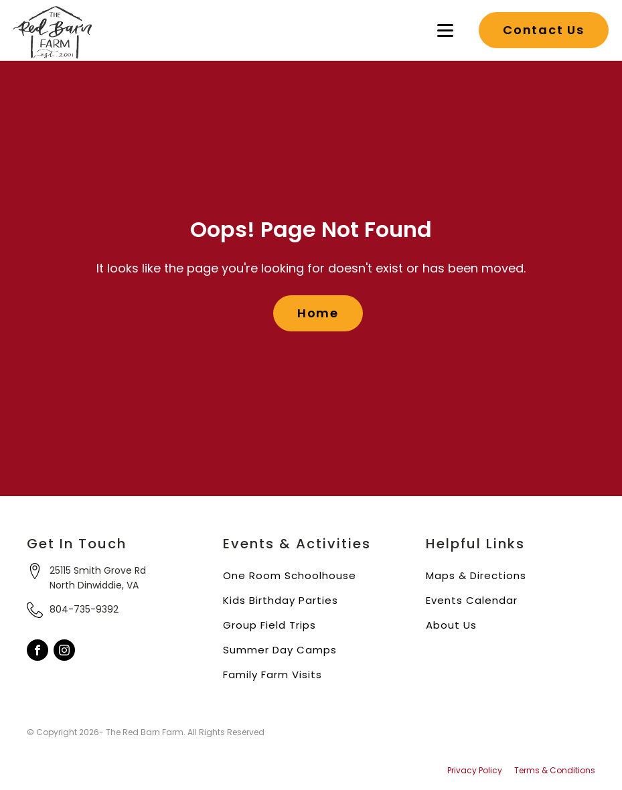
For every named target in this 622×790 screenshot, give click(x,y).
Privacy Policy (474, 770)
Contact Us (544, 29)
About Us (451, 625)
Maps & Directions (476, 575)
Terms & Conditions (554, 770)
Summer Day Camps (280, 650)
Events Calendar (472, 600)
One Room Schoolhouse (289, 575)
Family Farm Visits (272, 674)
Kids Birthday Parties (280, 600)
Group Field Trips (269, 625)
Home (318, 313)
